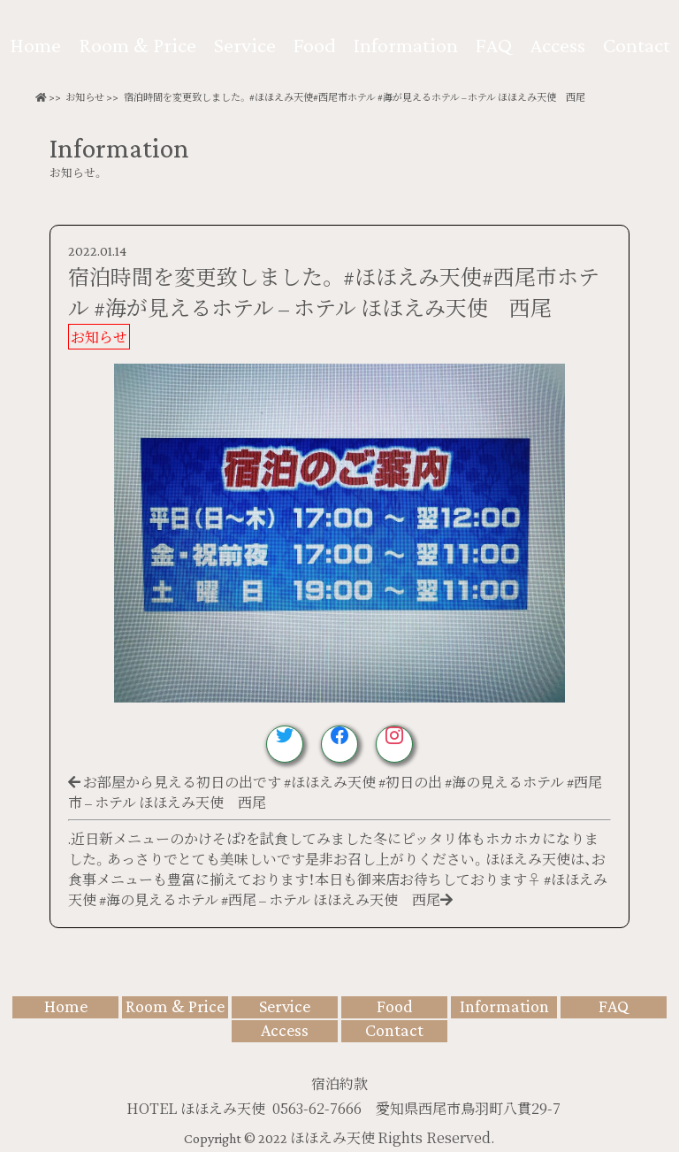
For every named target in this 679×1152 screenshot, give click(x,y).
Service (245, 45)
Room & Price (137, 45)
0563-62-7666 (317, 1108)
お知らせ (84, 97)
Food (315, 45)
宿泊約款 (339, 1083)
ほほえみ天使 (334, 1138)
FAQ (494, 45)
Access (557, 45)
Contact (636, 45)
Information (406, 45)
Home (35, 45)
